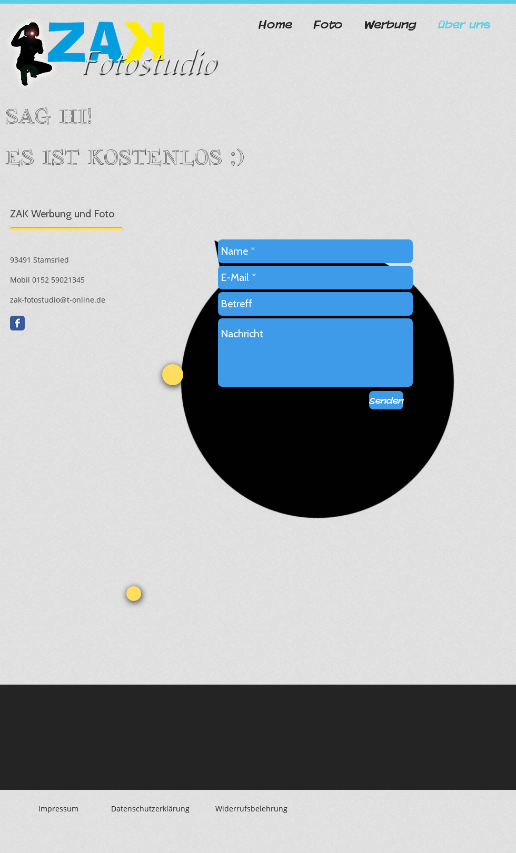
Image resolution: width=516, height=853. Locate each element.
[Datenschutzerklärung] (150, 808)
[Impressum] (58, 808)
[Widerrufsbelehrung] (251, 808)
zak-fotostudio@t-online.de (57, 300)
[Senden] (386, 400)
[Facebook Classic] (17, 323)
